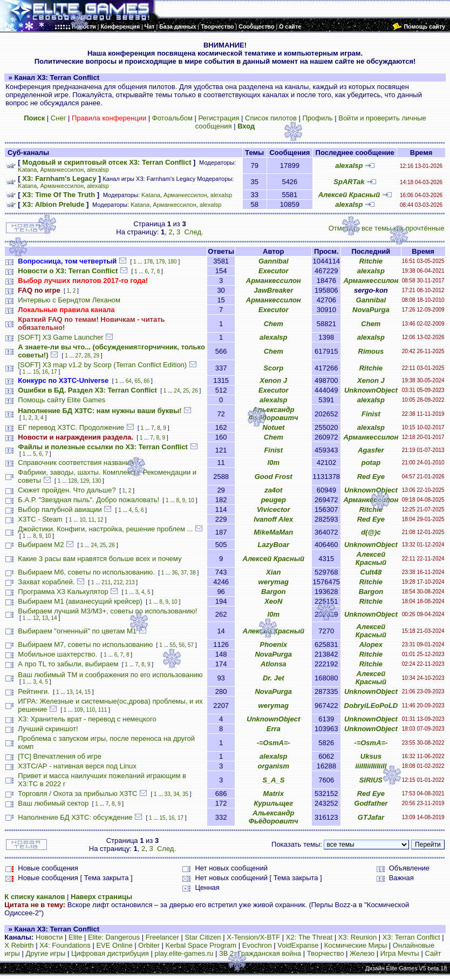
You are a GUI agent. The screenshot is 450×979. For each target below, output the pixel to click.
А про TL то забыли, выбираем (68, 664)
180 (172, 262)
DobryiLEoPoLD (371, 705)
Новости (49, 937)
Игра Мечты (399, 953)
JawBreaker (273, 290)
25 (186, 391)
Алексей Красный (349, 195)
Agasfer (371, 450)
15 (36, 372)
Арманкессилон (62, 169)
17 (54, 372)
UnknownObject (371, 390)
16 (45, 372)
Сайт (433, 953)
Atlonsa (274, 664)
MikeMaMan (273, 532)
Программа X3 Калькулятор (63, 592)
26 (195, 391)
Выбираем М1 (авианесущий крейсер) (80, 601)
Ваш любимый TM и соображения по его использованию (110, 675)
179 (160, 262)
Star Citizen (203, 937)
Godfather (370, 803)
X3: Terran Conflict (411, 937)
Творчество (325, 953)
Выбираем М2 (41, 545)
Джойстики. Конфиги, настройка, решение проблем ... (105, 529)
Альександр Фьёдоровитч (273, 414)
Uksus (370, 756)
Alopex (371, 644)
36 (175, 573)
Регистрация (218, 118)
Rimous (371, 351)
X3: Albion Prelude (53, 204)
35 (185, 794)
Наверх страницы (101, 897)
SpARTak (348, 182)
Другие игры (46, 953)
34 (176, 794)
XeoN (273, 601)
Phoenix (273, 644)
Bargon (273, 592)
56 (182, 645)
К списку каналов (34, 897)
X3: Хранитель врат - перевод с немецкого (87, 719)
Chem (273, 324)
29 (96, 356)
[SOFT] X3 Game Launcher (60, 337)
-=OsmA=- (273, 743)
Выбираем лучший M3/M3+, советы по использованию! (107, 611)
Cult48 (371, 572)
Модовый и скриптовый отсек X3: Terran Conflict (106, 162)
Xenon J (273, 380)
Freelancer (162, 937)
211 (106, 582)
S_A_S (273, 780)
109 (78, 710)
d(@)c (371, 532)
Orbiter (149, 945)
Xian (273, 572)
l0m (273, 462)
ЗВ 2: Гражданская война (260, 953)
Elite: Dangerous (114, 937)
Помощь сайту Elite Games (61, 400)
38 (193, 573)
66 (146, 381)
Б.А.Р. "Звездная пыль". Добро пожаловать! (88, 500)
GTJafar (371, 817)
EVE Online (114, 945)
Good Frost (273, 476)
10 (191, 500)
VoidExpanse (297, 945)
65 (137, 381)
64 (129, 381)
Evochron (257, 945)
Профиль (317, 118)
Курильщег (273, 803)
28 (87, 356)
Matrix (273, 793)
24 (177, 391)
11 (91, 520)
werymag (273, 582)
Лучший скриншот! (48, 729)
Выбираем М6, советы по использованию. (86, 572)
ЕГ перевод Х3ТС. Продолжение (71, 427)
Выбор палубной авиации (59, 509)
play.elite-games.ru (183, 953)
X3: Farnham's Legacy (59, 178)
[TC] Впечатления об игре (59, 756)
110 (90, 710)
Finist (371, 414)
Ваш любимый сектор (53, 803)
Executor (273, 271)
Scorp (273, 368)
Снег (58, 118)
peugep (273, 500)
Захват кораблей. (46, 582)
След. (193, 232)
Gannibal (273, 261)
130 (96, 481)
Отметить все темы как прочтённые (387, 228)
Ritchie (371, 261)
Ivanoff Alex (273, 519)
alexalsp (98, 169)
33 (168, 794)
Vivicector (273, 509)
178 (148, 262)
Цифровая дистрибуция (110, 953)
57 (191, 645)
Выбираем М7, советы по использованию (85, 644)
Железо (362, 953)
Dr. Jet (273, 678)
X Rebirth (18, 945)
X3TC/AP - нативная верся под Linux (77, 766)
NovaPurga (371, 310)
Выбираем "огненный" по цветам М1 (77, 631)
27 (78, 356)
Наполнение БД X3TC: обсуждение (75, 817)
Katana (27, 169)
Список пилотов (271, 118)
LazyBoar (274, 545)
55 (173, 645)
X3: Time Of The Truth (58, 195)
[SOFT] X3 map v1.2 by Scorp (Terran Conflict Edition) (102, 365)
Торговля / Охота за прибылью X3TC (77, 793)
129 (84, 481)
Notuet (273, 427)
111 (102, 710)
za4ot (273, 490)
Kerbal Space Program (201, 945)
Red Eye (371, 476)
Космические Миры (355, 945)
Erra (274, 729)
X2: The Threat (309, 937)
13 (45, 618)
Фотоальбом (172, 118)
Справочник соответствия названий (75, 462)
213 (130, 582)
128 (72, 481)
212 (118, 582)
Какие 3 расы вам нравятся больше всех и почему (99, 559)
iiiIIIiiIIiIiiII (370, 766)
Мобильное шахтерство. (57, 654)
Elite (75, 937)
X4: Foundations (65, 945)
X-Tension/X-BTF (253, 937)
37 (184, 573)
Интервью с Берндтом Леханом (69, 300)
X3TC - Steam (40, 519)
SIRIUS (371, 780)
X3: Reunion (357, 937)
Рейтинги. (34, 691)
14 (54, 618)
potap (371, 462)
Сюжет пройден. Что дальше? (66, 490)
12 (101, 520)
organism (274, 766)
